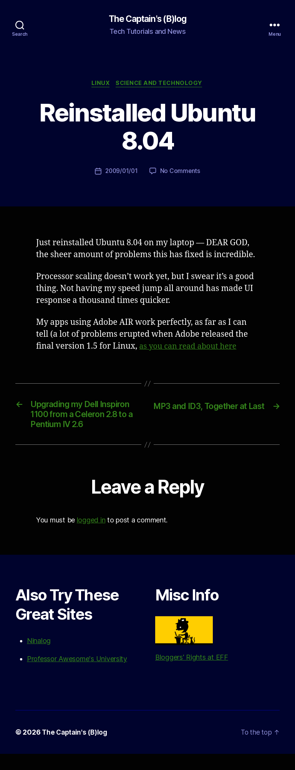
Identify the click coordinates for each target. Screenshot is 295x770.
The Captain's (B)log (147, 19)
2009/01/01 (121, 172)
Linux (99, 84)
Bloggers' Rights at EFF (191, 654)
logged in (91, 536)
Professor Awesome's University (77, 675)
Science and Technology (161, 84)
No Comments (181, 172)
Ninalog (39, 657)
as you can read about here (190, 348)
